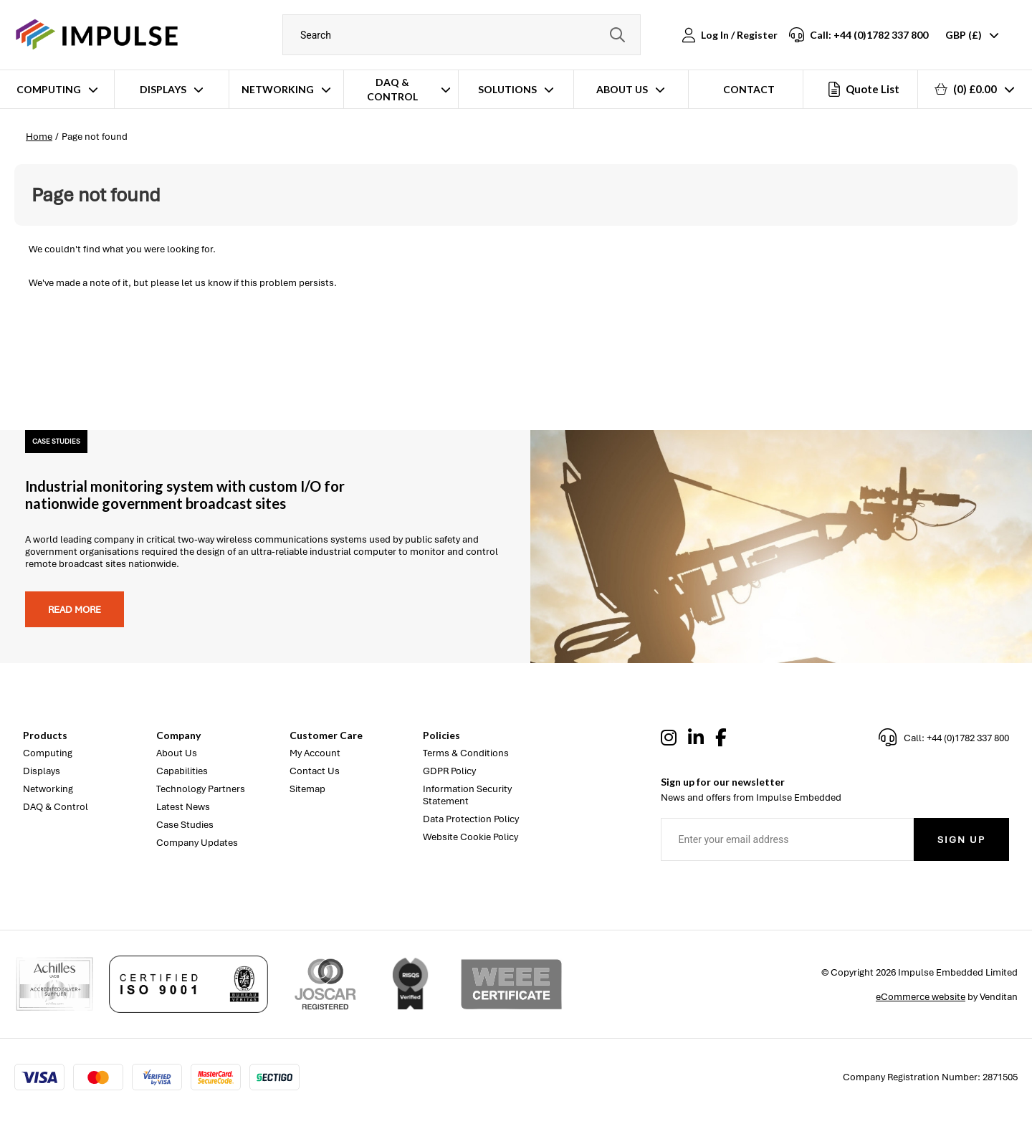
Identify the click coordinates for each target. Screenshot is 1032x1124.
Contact (749, 89)
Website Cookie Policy (470, 837)
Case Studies (185, 825)
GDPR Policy (449, 771)
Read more (74, 610)
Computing (48, 89)
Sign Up (961, 840)
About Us (622, 89)
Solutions (507, 89)
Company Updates (197, 843)
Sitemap (307, 789)
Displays (163, 89)
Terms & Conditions (466, 753)
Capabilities (182, 771)
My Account (315, 753)
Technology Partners (200, 789)
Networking (278, 89)
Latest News (183, 807)
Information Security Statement (467, 795)
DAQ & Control (392, 89)
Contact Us (315, 771)
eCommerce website (920, 997)
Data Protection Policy (471, 819)
